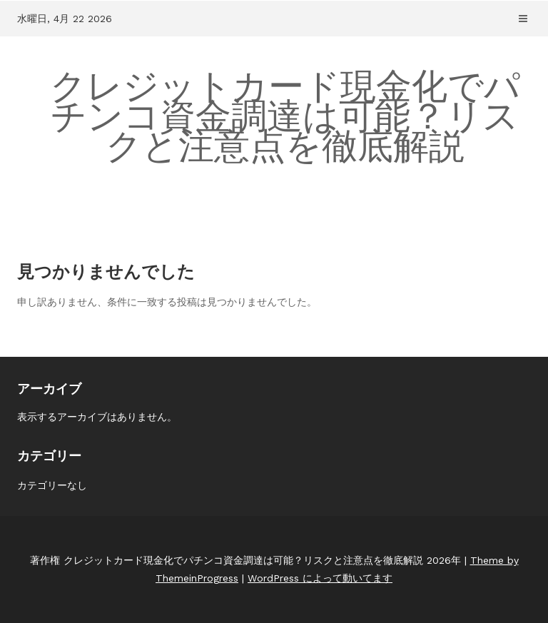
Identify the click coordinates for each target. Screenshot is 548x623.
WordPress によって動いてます (320, 578)
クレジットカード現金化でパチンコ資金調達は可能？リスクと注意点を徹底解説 (285, 116)
